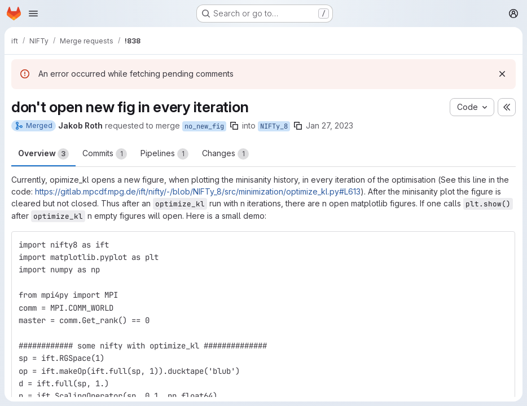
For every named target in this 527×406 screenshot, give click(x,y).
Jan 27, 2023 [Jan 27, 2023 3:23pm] (329, 125)
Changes (225, 154)
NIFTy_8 (274, 126)
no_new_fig (204, 126)
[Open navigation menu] (33, 14)
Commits (104, 154)
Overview (43, 154)
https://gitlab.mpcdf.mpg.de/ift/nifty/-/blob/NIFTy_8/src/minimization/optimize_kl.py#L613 (198, 191)
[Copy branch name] (234, 126)
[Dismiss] (502, 74)
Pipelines (164, 154)
